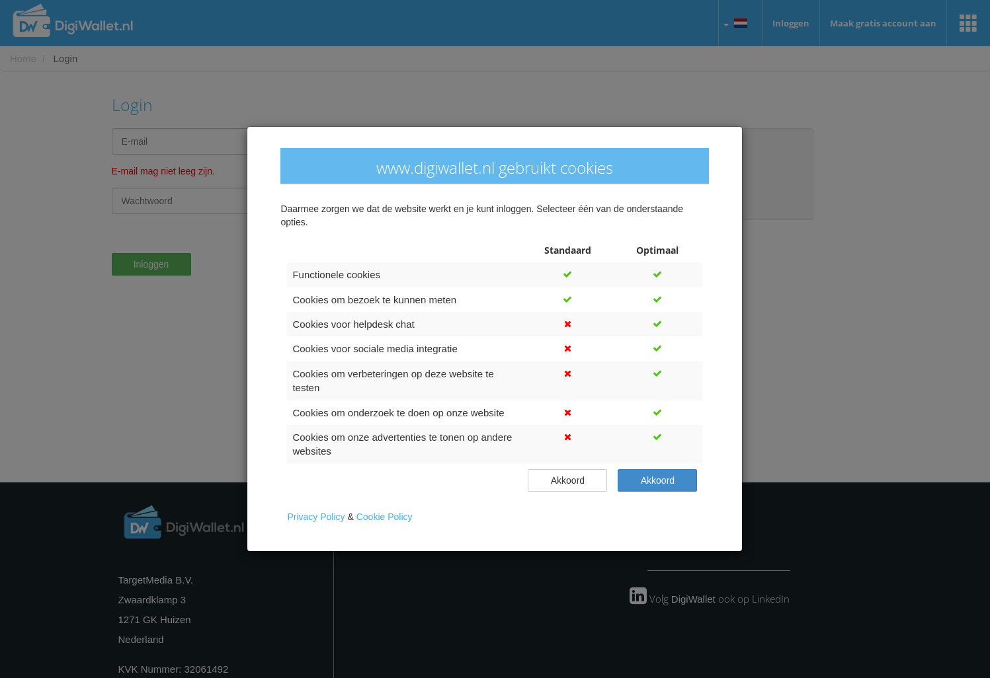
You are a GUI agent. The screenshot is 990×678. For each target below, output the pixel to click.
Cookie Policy (384, 516)
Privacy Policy (317, 516)
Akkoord (568, 480)
